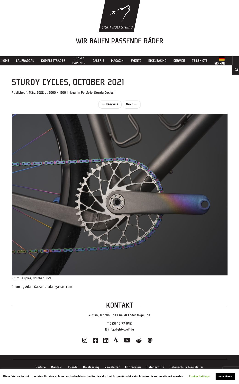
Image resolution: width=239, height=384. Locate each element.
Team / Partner (79, 60)
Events (135, 60)
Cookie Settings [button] (199, 376)
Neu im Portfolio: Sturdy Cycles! (92, 92)
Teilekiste (200, 60)
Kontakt (56, 367)
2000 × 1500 (57, 92)
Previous (110, 104)
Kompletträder (53, 60)
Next (131, 104)
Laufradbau (25, 60)
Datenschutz (155, 367)
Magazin (117, 60)
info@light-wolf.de (121, 329)
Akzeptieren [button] (225, 376)
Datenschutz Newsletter (186, 367)
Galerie (98, 60)
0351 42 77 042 (121, 323)
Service (179, 60)
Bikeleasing (157, 60)
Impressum (133, 367)
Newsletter (112, 367)
